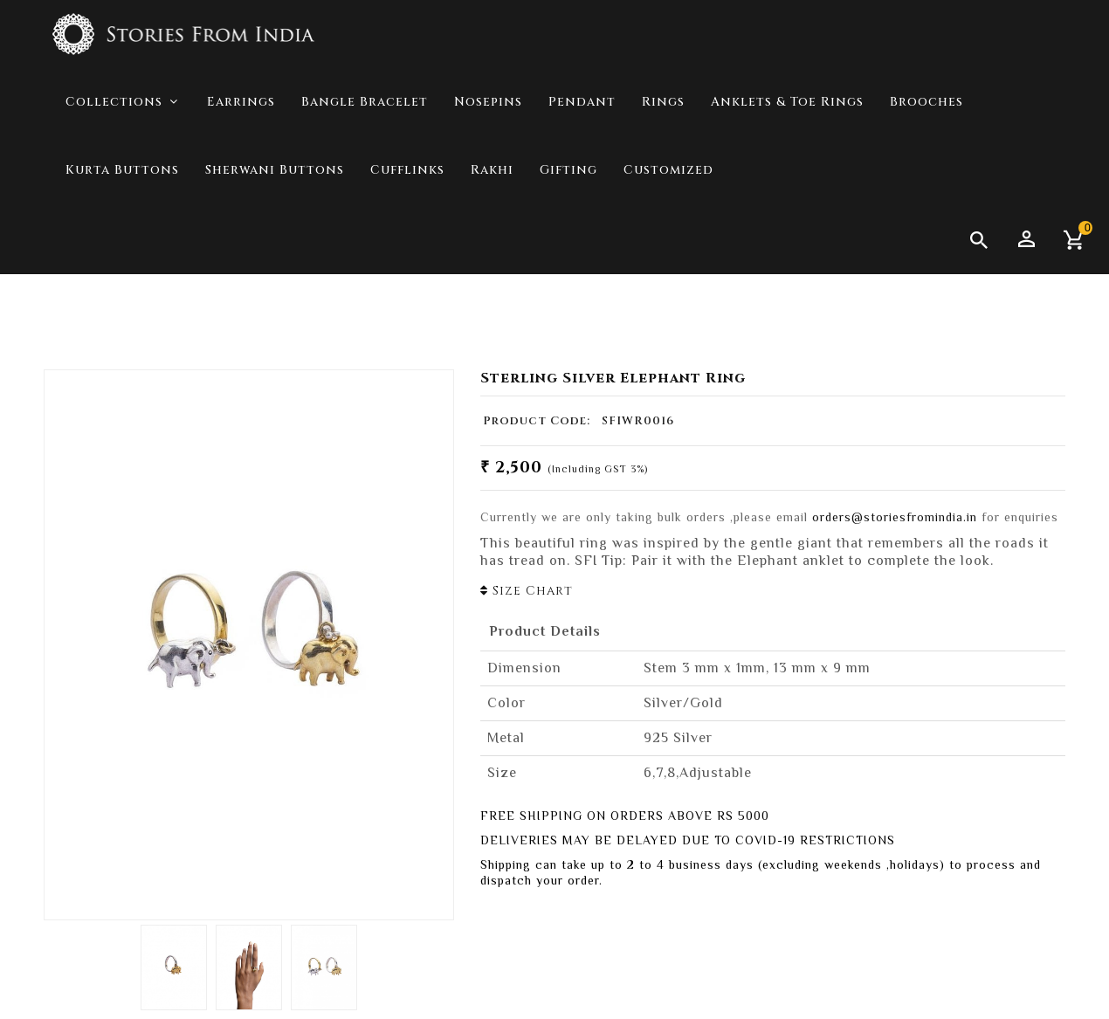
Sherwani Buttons (274, 239)
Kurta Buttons (122, 239)
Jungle (1036, 314)
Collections (950, 314)
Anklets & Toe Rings (787, 171)
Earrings (241, 171)
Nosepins (488, 171)
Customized (668, 239)
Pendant (582, 171)
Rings (663, 171)
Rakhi (492, 239)
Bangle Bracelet (364, 171)
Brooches (926, 171)
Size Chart (526, 590)
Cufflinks (407, 239)
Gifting (568, 239)
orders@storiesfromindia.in (894, 517)
